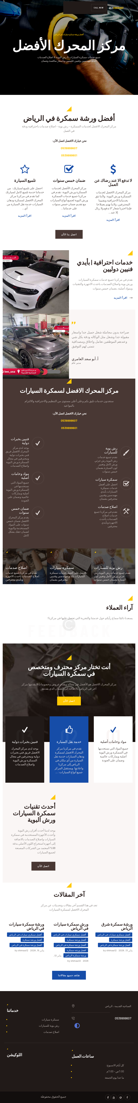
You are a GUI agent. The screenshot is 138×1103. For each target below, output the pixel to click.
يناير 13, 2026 (126, 950)
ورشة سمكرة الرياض (75, 955)
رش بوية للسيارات (49, 1025)
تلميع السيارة (25, 180)
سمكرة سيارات (50, 1019)
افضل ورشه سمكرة (76, 950)
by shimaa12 (110, 950)
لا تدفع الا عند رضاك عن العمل (113, 182)
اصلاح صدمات (51, 1031)
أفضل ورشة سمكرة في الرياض (115, 945)
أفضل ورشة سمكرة (120, 939)
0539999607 (69, 148)
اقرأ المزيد (113, 219)
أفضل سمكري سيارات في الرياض (113, 934)
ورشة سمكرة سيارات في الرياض (26, 926)
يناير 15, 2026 (37, 950)
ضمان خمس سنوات (69, 180)
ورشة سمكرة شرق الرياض (117, 926)
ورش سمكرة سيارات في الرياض (71, 926)
